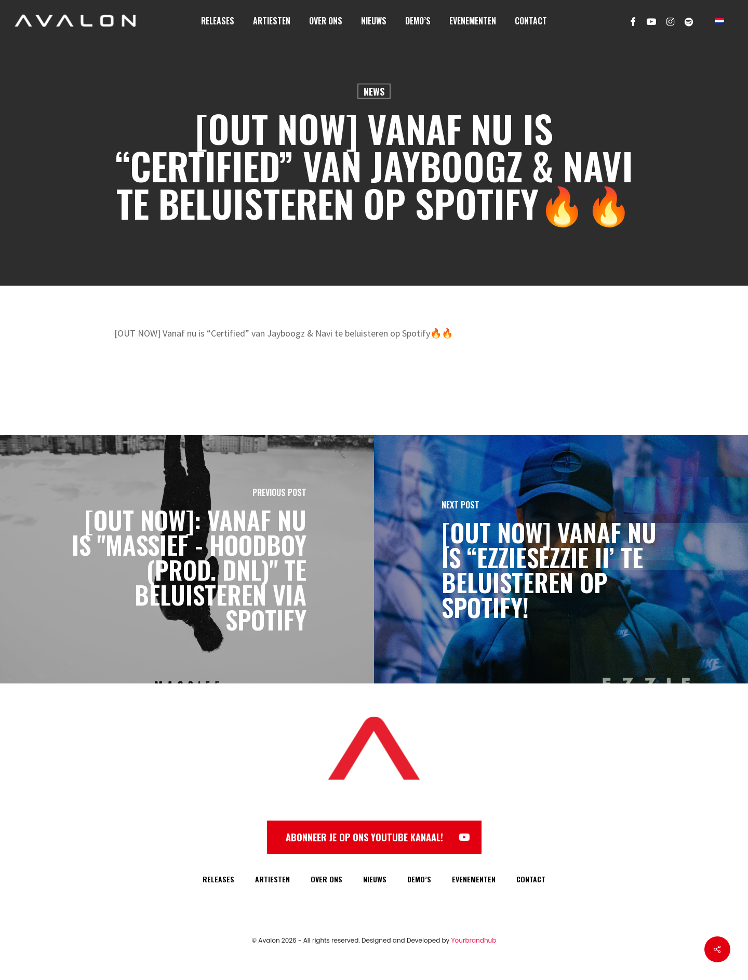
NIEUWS (374, 879)
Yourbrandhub (474, 940)
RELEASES (218, 879)
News (374, 91)
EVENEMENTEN (474, 879)
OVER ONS (326, 879)
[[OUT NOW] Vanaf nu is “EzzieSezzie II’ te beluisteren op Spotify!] (561, 559)
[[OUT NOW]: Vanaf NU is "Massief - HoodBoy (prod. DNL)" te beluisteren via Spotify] (187, 559)
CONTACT (530, 879)
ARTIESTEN (272, 879)
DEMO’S (419, 879)
